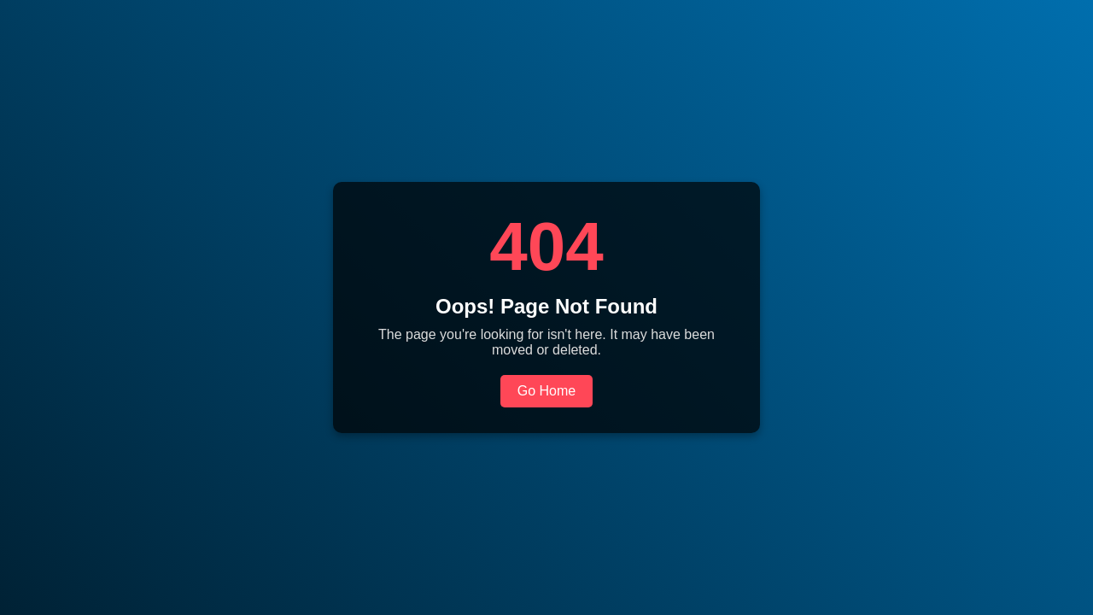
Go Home (546, 391)
